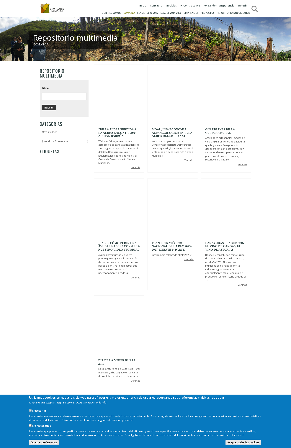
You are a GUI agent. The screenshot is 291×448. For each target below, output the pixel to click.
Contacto (156, 5)
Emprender (191, 12)
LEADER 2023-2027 (147, 12)
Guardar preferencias (44, 442)
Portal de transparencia (219, 5)
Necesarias (39, 410)
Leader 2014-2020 (170, 12)
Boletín (243, 5)
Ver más (135, 167)
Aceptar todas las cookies (243, 442)
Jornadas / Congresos (55, 141)
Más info (101, 402)
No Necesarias (41, 425)
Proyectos (208, 12)
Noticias (171, 5)
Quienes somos (111, 12)
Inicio (142, 5)
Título (45, 88)
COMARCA (41, 44)
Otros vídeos (49, 132)
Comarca (129, 12)
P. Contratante (190, 5)
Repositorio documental (233, 12)
